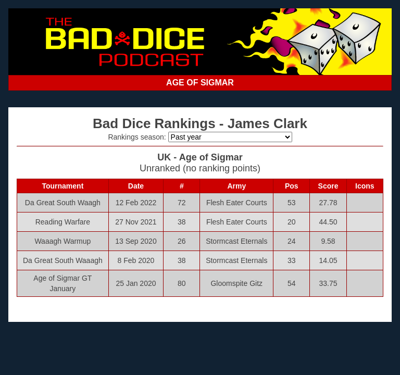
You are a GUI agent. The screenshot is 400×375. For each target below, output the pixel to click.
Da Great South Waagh (63, 202)
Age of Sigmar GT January (62, 283)
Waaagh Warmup (62, 241)
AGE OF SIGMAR (200, 82)
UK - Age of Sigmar (199, 157)
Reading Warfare (62, 222)
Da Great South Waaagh (63, 260)
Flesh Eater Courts (236, 202)
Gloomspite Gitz (236, 283)
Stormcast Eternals (236, 241)
